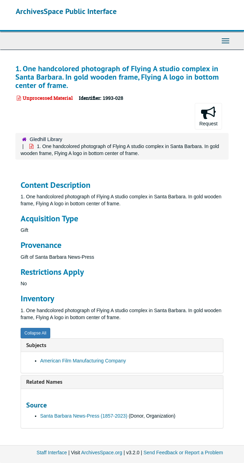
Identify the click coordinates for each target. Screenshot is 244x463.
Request (208, 115)
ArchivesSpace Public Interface (66, 11)
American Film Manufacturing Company (83, 360)
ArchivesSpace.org (101, 452)
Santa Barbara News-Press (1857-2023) (83, 416)
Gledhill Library (46, 139)
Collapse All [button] (35, 333)
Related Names (44, 381)
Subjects (36, 345)
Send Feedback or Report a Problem (183, 452)
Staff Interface (52, 452)
